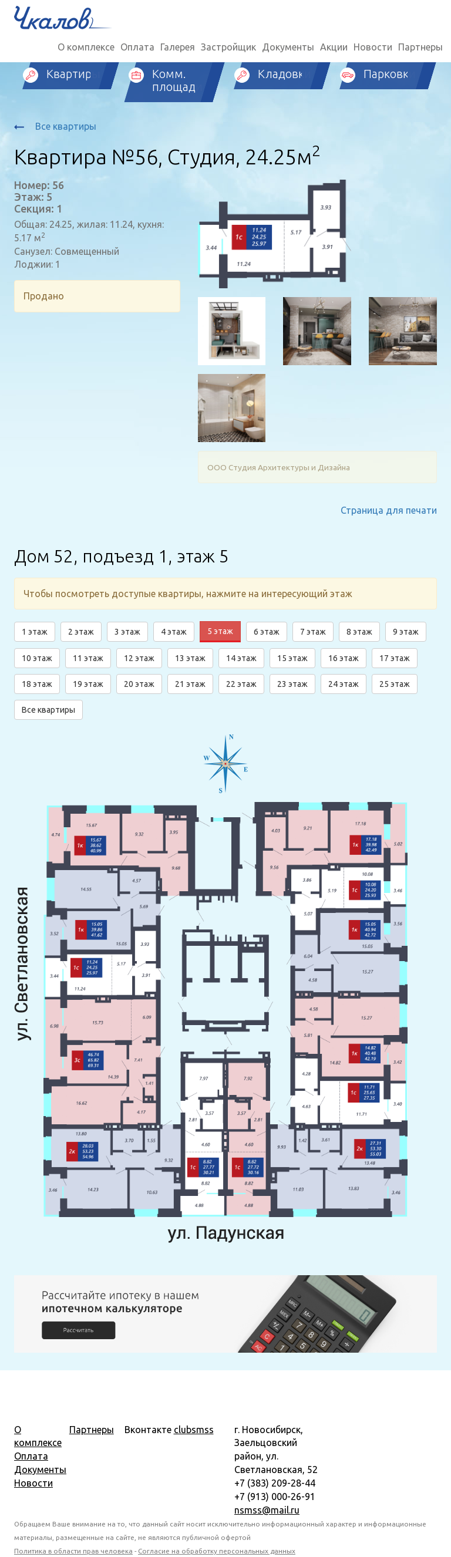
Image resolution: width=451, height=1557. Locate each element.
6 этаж (267, 631)
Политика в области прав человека (73, 1551)
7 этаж (313, 631)
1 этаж (35, 631)
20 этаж (139, 684)
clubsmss (194, 1429)
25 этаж (394, 684)
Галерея (177, 47)
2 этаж (81, 631)
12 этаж (139, 658)
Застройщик (228, 47)
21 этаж (190, 684)
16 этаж (343, 658)
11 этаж (88, 658)
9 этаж (406, 631)
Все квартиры (55, 126)
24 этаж (343, 684)
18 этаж (37, 684)
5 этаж (220, 631)
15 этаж (292, 658)
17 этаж (394, 658)
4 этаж (174, 631)
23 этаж (292, 684)
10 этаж (37, 658)
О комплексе (86, 47)
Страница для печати (389, 510)
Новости (373, 47)
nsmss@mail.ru (266, 1510)
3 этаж (127, 631)
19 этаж (88, 684)
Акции (334, 47)
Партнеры (420, 47)
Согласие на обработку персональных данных (216, 1551)
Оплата (137, 47)
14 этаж (241, 658)
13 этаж (190, 658)
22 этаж (241, 684)
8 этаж (359, 631)
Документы (288, 47)
